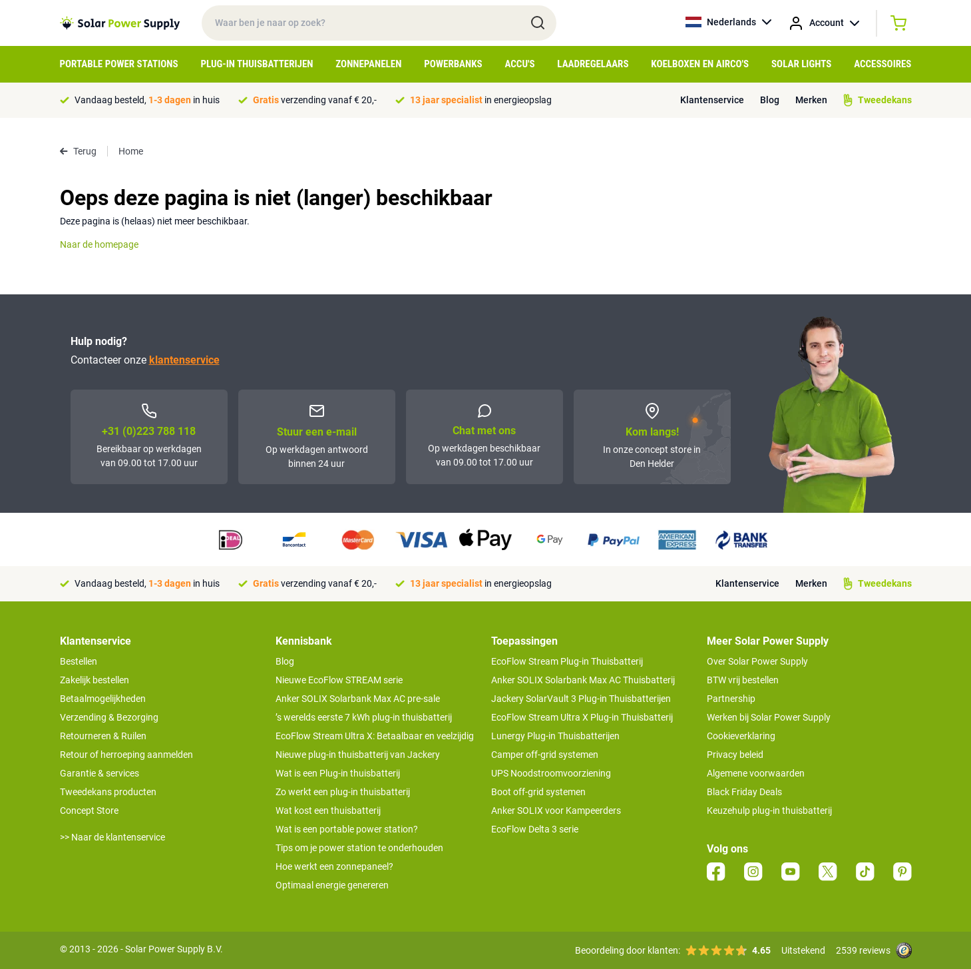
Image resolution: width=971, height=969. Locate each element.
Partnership (731, 698)
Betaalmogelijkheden (103, 698)
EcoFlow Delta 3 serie (534, 829)
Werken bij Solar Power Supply (769, 717)
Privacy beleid (735, 754)
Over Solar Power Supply (757, 661)
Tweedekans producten (108, 792)
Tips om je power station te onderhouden (359, 847)
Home (130, 151)
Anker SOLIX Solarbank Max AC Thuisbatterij (583, 680)
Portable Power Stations (119, 64)
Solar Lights (801, 64)
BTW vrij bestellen (743, 680)
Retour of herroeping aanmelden (126, 754)
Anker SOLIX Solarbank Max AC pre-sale (358, 698)
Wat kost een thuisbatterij (328, 810)
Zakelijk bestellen (94, 680)
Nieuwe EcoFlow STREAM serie (339, 680)
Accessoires (882, 64)
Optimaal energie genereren (332, 885)
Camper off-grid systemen (544, 754)
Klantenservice (712, 100)
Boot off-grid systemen (538, 792)
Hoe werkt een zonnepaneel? (334, 866)
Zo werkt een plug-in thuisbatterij (343, 792)
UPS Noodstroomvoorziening (551, 773)
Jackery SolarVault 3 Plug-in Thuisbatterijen (581, 698)
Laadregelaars (592, 64)
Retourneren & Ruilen (103, 736)
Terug (78, 151)
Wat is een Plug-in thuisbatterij (338, 773)
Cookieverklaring (741, 736)
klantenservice (184, 360)
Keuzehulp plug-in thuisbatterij (769, 810)
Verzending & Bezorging (109, 717)
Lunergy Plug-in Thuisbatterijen (555, 736)
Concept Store (89, 810)
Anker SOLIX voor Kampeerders (556, 810)
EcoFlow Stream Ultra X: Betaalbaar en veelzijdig (375, 736)
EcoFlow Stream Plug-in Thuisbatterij (567, 661)
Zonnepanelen (368, 64)
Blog (769, 100)
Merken (811, 100)
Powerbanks (453, 64)
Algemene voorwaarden (756, 773)
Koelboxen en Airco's (700, 64)
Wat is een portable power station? (347, 829)
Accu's (520, 64)
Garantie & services (99, 773)
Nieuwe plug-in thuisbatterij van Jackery (358, 754)
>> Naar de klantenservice (112, 837)
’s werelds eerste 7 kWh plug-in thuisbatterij (364, 717)
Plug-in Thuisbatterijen (256, 64)
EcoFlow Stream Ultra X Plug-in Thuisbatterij (582, 717)
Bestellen (78, 661)
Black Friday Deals (744, 792)
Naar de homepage (99, 244)
